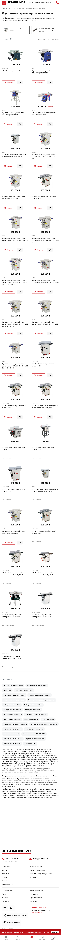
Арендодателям (36, 898)
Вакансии (33, 901)
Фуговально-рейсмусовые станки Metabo (44, 724)
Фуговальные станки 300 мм (34, 729)
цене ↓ (57, 39)
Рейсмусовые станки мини (12, 719)
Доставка (5, 874)
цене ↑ (52, 39)
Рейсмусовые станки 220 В (12, 705)
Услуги (4, 870)
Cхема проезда (37, 912)
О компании (6, 867)
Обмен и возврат (36, 867)
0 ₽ (30, 939)
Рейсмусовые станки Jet (32, 710)
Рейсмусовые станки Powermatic (36, 714)
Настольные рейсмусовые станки (14, 695)
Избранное (54, 939)
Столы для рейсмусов (31, 719)
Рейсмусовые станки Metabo (13, 714)
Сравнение (42, 939)
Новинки (5, 898)
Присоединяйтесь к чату (17, 915)
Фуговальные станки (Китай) (35, 739)
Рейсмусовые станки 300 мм (33, 705)
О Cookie (33, 877)
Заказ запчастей (7, 884)
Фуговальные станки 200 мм (12, 729)
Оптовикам (34, 894)
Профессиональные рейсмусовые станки (41, 700)
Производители (7, 891)
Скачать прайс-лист (37, 891)
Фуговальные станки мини (12, 744)
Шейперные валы (30, 744)
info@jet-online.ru (41, 859)
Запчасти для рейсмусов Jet (23, 690)
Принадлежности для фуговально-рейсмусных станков (44, 30)
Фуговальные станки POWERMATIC (34, 734)
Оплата (4, 877)
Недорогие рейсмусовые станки (14, 700)
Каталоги (5, 901)
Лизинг (4, 881)
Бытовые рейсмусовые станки (13, 685)
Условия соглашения (37, 870)
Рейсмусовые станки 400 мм (12, 710)
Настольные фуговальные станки (39, 695)
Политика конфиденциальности (41, 874)
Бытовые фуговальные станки (36, 685)
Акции (4, 894)
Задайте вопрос (13, 923)
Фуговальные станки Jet (11, 734)
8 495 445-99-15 (12, 859)
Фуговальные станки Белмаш (13, 739)
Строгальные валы (48, 719)
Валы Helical (7, 690)
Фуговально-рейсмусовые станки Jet (15, 724)
